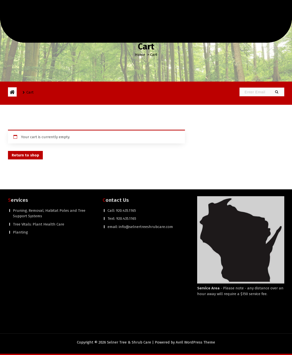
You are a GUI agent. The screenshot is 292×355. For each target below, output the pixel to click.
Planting (20, 180)
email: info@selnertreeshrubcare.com (140, 175)
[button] (276, 92)
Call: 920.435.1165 (122, 158)
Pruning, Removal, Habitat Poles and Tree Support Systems (49, 161)
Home (140, 54)
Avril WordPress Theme (195, 342)
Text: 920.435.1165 (122, 166)
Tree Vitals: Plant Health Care (38, 172)
